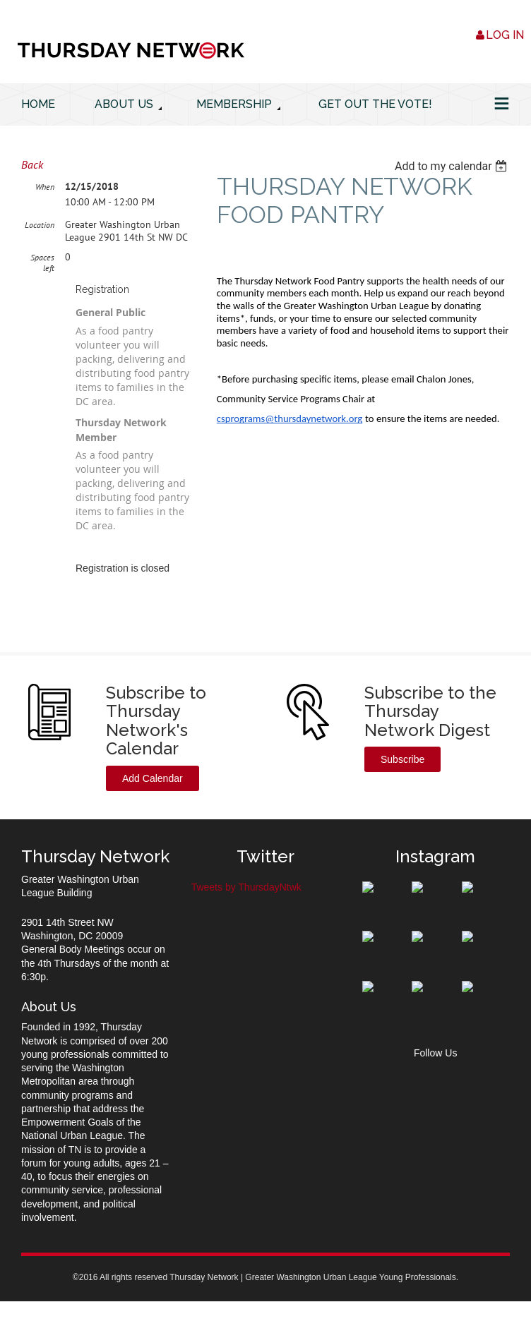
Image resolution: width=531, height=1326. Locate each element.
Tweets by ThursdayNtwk (246, 887)
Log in (505, 35)
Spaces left (42, 262)
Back (32, 164)
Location (39, 224)
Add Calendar (152, 778)
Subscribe (402, 759)
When (44, 186)
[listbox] (452, 166)
